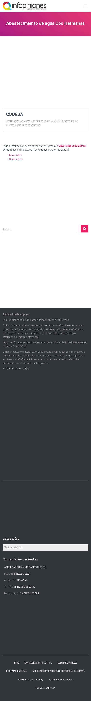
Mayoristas (64, 146)
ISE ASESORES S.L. (36, 567)
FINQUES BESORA (25, 586)
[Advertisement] (45, 60)
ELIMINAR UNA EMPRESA (16, 368)
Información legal (16, 671)
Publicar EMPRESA (45, 688)
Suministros (79, 146)
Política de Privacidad (61, 679)
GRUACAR (22, 580)
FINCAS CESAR (22, 573)
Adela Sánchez (13, 567)
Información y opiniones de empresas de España (58, 671)
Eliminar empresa (67, 663)
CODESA (14, 114)
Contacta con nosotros (38, 663)
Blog (16, 663)
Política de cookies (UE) (30, 679)
